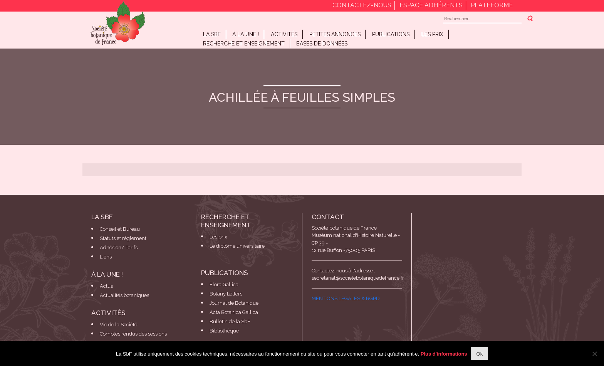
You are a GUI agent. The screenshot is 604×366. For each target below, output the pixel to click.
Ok (479, 354)
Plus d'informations (444, 354)
